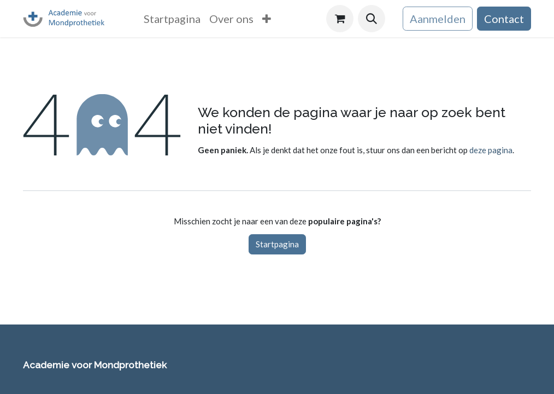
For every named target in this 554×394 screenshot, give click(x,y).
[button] (371, 18)
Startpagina (277, 244)
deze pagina (490, 150)
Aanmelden (437, 18)
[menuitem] (172, 18)
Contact (504, 18)
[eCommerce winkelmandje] (339, 18)
